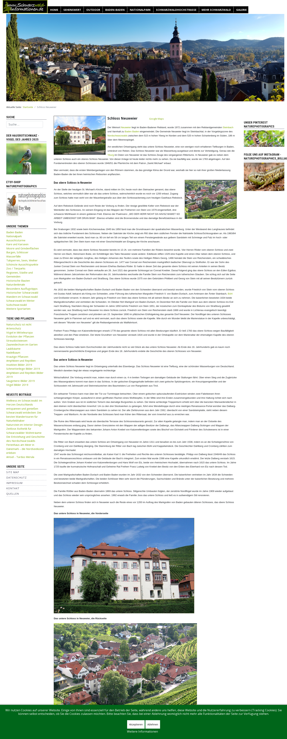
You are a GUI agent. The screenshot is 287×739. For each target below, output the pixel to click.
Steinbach (228, 127)
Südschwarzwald (16, 304)
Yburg (110, 155)
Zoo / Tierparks (15, 268)
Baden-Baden (115, 9)
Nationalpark (140, 9)
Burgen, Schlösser (17, 252)
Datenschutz (16, 477)
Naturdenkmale (15, 284)
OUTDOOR (93, 9)
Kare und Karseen (17, 244)
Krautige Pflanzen (17, 356)
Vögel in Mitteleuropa (19, 332)
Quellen (12, 493)
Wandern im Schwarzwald (22, 296)
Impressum (14, 483)
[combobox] (24, 124)
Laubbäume (13, 348)
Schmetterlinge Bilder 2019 (23, 368)
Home (54, 9)
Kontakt (13, 488)
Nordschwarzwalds (117, 135)
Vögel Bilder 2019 (17, 385)
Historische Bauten (18, 280)
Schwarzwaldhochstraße (176, 9)
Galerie (241, 9)
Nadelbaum (13, 352)
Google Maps (156, 118)
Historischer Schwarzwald (22, 292)
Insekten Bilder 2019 (19, 364)
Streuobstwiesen (16, 340)
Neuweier (126, 127)
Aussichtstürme (15, 240)
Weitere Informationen (142, 731)
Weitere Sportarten (18, 308)
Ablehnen (152, 724)
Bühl (230, 293)
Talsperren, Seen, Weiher (22, 260)
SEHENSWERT (72, 9)
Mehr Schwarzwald (216, 9)
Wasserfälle (13, 256)
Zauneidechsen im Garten (22, 344)
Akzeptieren (136, 724)
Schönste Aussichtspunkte (22, 264)
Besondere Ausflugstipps (22, 288)
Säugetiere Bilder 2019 (20, 381)
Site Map (12, 472)
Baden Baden (14, 232)
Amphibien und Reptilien (21, 360)
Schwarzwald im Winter (20, 300)
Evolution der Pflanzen (20, 336)
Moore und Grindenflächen (22, 248)
